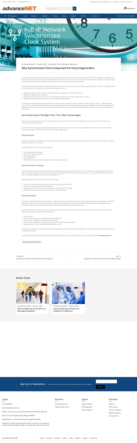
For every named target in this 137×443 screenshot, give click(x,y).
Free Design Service (104, 288)
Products (49, 438)
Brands (65, 438)
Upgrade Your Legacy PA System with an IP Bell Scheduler (95, 310)
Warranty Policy (114, 416)
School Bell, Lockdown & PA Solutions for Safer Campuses (41, 310)
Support (77, 438)
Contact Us (94, 16)
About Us (112, 404)
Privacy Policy (113, 407)
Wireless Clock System (29, 229)
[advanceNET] (19, 8)
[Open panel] (10, 16)
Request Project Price (62, 407)
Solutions (57, 438)
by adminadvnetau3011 (29, 64)
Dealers (85, 438)
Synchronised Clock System (32, 294)
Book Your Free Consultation (126, 16)
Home (25, 16)
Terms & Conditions (115, 410)
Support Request (87, 404)
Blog (71, 438)
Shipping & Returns (115, 413)
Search (74, 9)
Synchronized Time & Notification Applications (62, 64)
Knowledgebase (87, 407)
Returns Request (87, 410)
